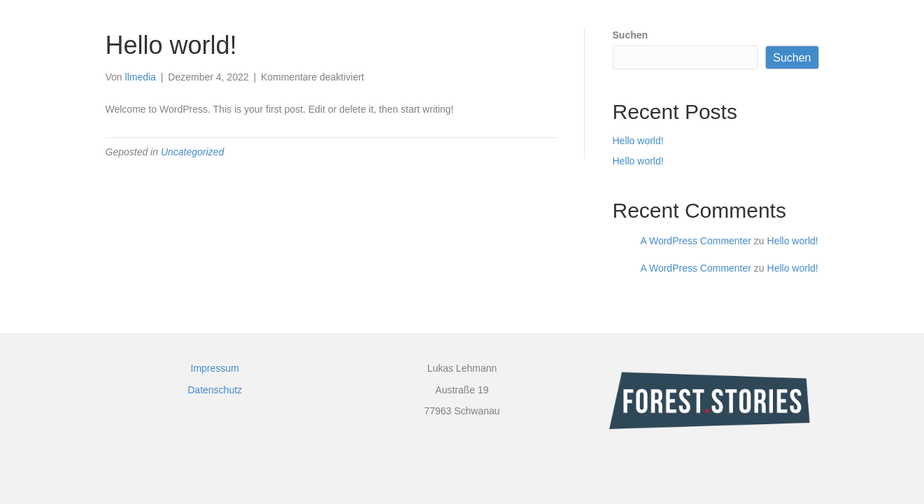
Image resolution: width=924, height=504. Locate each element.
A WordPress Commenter (696, 240)
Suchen (630, 35)
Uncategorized (192, 152)
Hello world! (638, 140)
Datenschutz (214, 390)
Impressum (215, 368)
